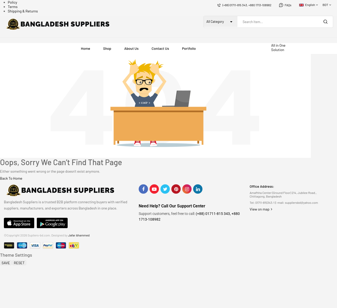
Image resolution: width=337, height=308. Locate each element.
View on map (261, 209)
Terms (13, 6)
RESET (19, 263)
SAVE (6, 263)
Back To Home (11, 178)
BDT (325, 4)
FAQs (288, 5)
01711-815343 (263, 202)
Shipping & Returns (23, 11)
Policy (12, 2)
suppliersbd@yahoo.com (301, 202)
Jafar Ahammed (79, 235)
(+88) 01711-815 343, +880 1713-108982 (246, 5)
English (307, 4)
